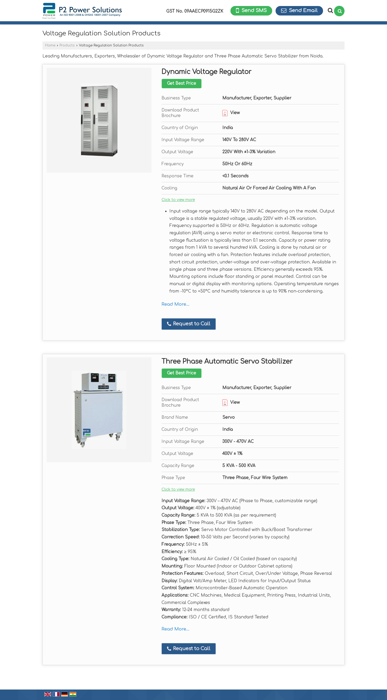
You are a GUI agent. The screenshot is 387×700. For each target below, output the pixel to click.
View (231, 112)
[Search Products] (329, 10)
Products (67, 45)
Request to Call (188, 324)
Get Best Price (181, 83)
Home (50, 45)
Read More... (175, 304)
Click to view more (178, 200)
